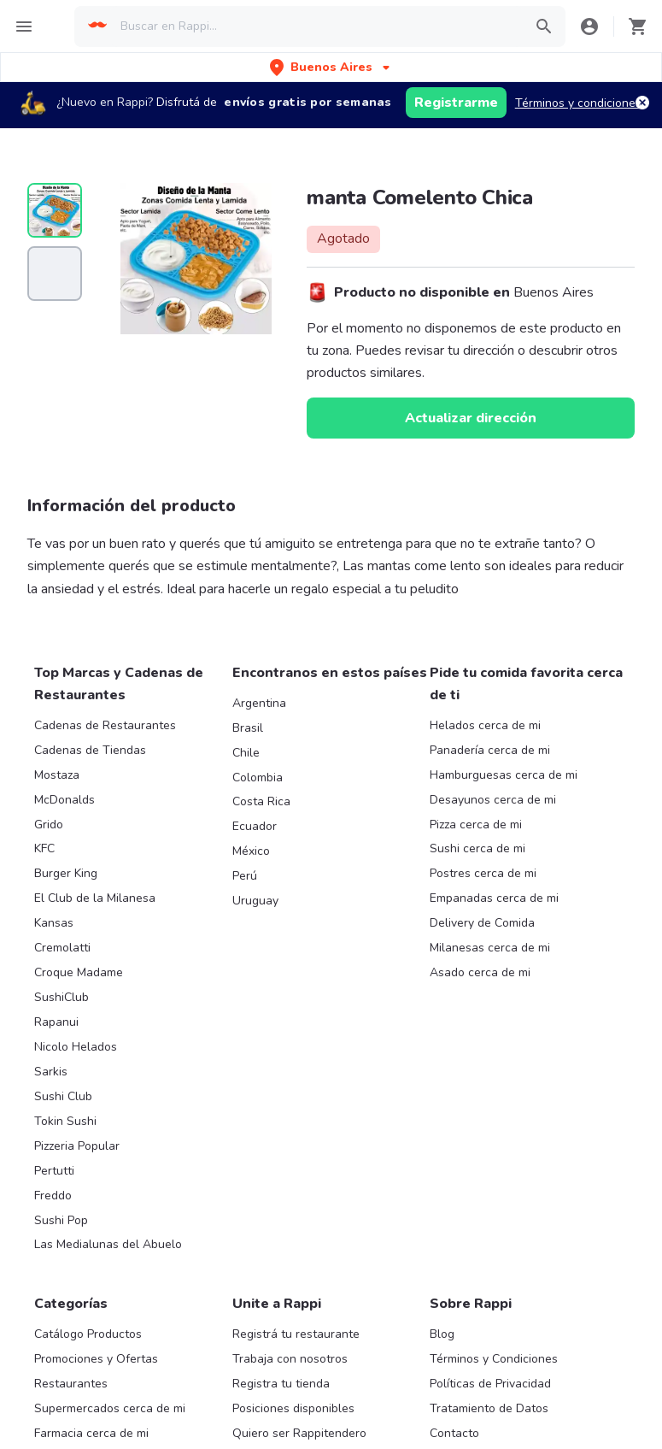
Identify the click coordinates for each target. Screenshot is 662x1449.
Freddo (53, 1195)
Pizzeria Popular (77, 1146)
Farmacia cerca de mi (91, 1433)
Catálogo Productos (88, 1334)
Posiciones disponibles (293, 1408)
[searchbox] (316, 26)
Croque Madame (78, 972)
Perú (244, 876)
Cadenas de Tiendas (90, 750)
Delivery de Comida (482, 923)
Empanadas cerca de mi (494, 898)
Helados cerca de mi (485, 725)
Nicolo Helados (75, 1047)
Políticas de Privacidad (490, 1383)
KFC (44, 848)
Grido (48, 824)
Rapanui (56, 1022)
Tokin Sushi (65, 1121)
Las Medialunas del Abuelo (108, 1244)
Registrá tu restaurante (296, 1334)
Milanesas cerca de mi (490, 947)
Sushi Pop (61, 1220)
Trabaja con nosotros (290, 1359)
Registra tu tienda (281, 1383)
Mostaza (56, 775)
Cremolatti (62, 947)
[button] (331, 67)
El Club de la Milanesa (94, 898)
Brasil (247, 728)
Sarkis (50, 1071)
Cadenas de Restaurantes (105, 725)
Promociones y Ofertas (96, 1359)
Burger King (65, 873)
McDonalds (64, 800)
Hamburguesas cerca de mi (503, 775)
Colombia (257, 777)
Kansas (53, 923)
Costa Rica (261, 801)
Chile (246, 753)
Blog (442, 1334)
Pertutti (54, 1171)
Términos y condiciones (578, 103)
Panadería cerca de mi (490, 750)
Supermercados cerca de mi (109, 1408)
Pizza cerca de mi (476, 824)
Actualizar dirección (470, 418)
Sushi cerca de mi (477, 848)
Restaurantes (71, 1383)
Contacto (454, 1433)
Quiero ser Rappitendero (299, 1433)
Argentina (259, 703)
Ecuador (254, 826)
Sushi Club (63, 1096)
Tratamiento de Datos (489, 1408)
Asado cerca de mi (480, 972)
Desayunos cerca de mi (493, 800)
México (251, 851)
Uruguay (255, 900)
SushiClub (61, 997)
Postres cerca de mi (483, 873)
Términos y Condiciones (494, 1359)
